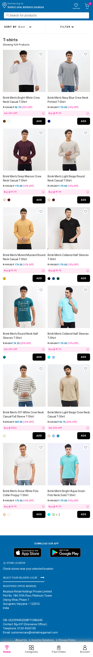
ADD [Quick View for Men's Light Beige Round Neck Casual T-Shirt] (83, 200)
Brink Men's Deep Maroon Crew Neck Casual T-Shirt (22, 178)
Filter (65, 27)
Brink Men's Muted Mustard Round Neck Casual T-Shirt (24, 257)
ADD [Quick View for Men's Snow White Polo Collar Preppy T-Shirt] (39, 514)
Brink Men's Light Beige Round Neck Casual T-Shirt (66, 178)
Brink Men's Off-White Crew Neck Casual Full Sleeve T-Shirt (23, 414)
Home (7, 649)
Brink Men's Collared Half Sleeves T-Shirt (68, 257)
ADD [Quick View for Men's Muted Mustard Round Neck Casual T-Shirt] (39, 278)
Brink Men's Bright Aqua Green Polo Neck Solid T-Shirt (66, 493)
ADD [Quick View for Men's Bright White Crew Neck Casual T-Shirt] (39, 121)
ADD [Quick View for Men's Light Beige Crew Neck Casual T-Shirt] (83, 435)
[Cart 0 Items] (87, 6)
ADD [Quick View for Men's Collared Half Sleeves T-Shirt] (83, 278)
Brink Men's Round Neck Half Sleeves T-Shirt (20, 335)
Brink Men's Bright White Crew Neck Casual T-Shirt (21, 99)
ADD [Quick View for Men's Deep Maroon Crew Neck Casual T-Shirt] (39, 200)
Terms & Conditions (46, 641)
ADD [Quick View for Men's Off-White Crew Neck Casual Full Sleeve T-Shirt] (39, 435)
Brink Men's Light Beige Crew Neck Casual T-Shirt (69, 414)
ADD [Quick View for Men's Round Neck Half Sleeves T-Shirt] (39, 357)
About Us (21, 636)
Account (85, 649)
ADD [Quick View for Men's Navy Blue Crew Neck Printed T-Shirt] (83, 121)
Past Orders (59, 649)
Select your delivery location (26, 7)
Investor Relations (43, 636)
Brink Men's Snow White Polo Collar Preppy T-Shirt (21, 493)
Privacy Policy (67, 636)
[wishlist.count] (76, 6)
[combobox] (46, 15)
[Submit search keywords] (7, 15)
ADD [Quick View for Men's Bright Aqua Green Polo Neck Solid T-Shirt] (83, 514)
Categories (31, 649)
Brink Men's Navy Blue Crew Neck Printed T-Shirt (68, 99)
